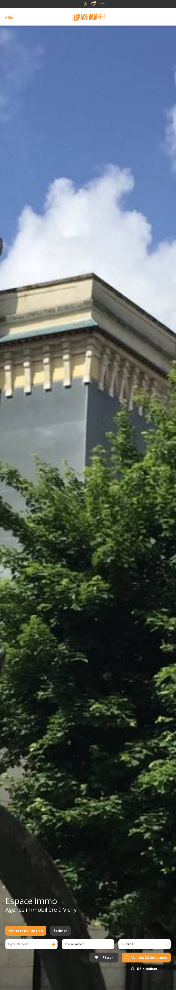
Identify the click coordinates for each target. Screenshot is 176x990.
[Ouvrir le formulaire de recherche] (103, 961)
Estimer (60, 934)
